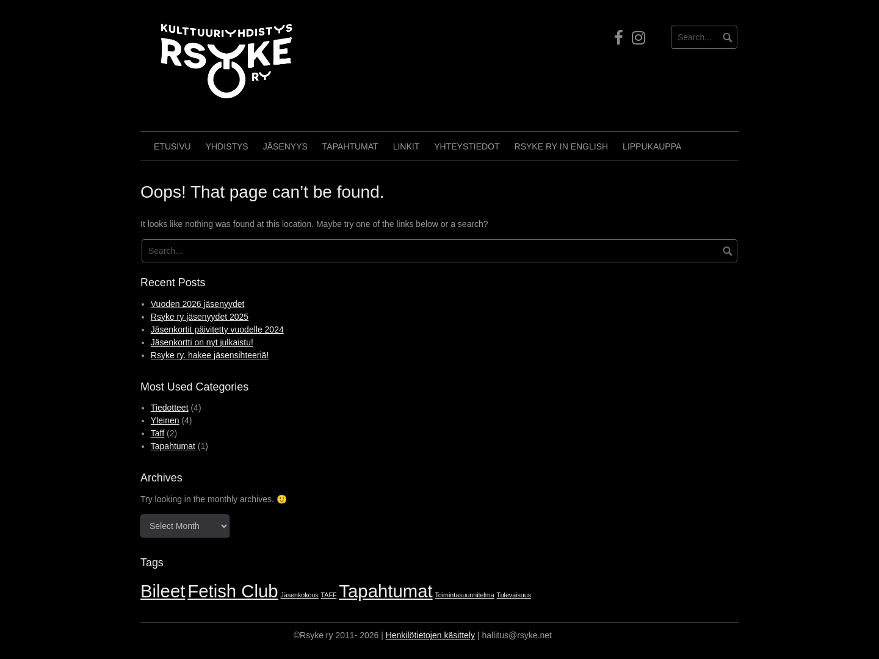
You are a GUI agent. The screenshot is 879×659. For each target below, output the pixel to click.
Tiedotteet (170, 407)
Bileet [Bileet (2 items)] (162, 591)
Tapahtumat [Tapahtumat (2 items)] (385, 591)
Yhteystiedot (466, 146)
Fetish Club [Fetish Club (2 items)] (232, 591)
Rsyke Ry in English (562, 146)
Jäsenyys (285, 146)
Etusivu (172, 146)
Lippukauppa (652, 146)
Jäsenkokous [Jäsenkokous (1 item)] (300, 595)
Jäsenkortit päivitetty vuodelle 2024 (217, 329)
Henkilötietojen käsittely (430, 635)
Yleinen (165, 420)
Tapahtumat (350, 146)
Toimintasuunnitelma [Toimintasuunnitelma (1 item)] (464, 595)
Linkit (406, 146)
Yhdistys (227, 146)
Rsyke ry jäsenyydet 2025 (199, 317)
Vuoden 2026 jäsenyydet (198, 304)
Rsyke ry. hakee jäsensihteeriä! (210, 355)
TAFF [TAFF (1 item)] (329, 595)
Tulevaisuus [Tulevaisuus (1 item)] (514, 595)
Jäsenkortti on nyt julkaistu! (202, 342)
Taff (157, 433)
